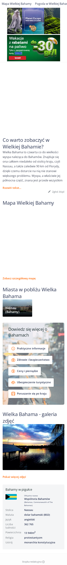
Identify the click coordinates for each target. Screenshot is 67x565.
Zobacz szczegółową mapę (19, 278)
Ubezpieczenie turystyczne (31, 382)
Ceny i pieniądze (24, 371)
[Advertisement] (33, 95)
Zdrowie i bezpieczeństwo (30, 360)
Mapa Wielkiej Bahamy (16, 4)
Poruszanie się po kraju (29, 394)
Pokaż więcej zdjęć (14, 477)
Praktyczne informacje (28, 348)
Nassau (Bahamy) (12, 310)
